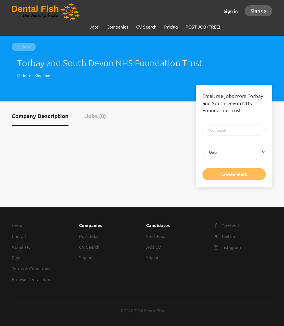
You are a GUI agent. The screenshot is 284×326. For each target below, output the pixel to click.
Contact (19, 236)
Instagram (231, 247)
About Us (21, 247)
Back (26, 47)
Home (18, 225)
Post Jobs (88, 236)
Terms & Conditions (31, 268)
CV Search (89, 246)
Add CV (153, 246)
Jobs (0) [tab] (95, 115)
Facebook (230, 225)
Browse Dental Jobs (31, 279)
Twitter (228, 236)
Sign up (258, 11)
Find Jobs (155, 236)
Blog (16, 257)
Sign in (231, 11)
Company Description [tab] (40, 115)
